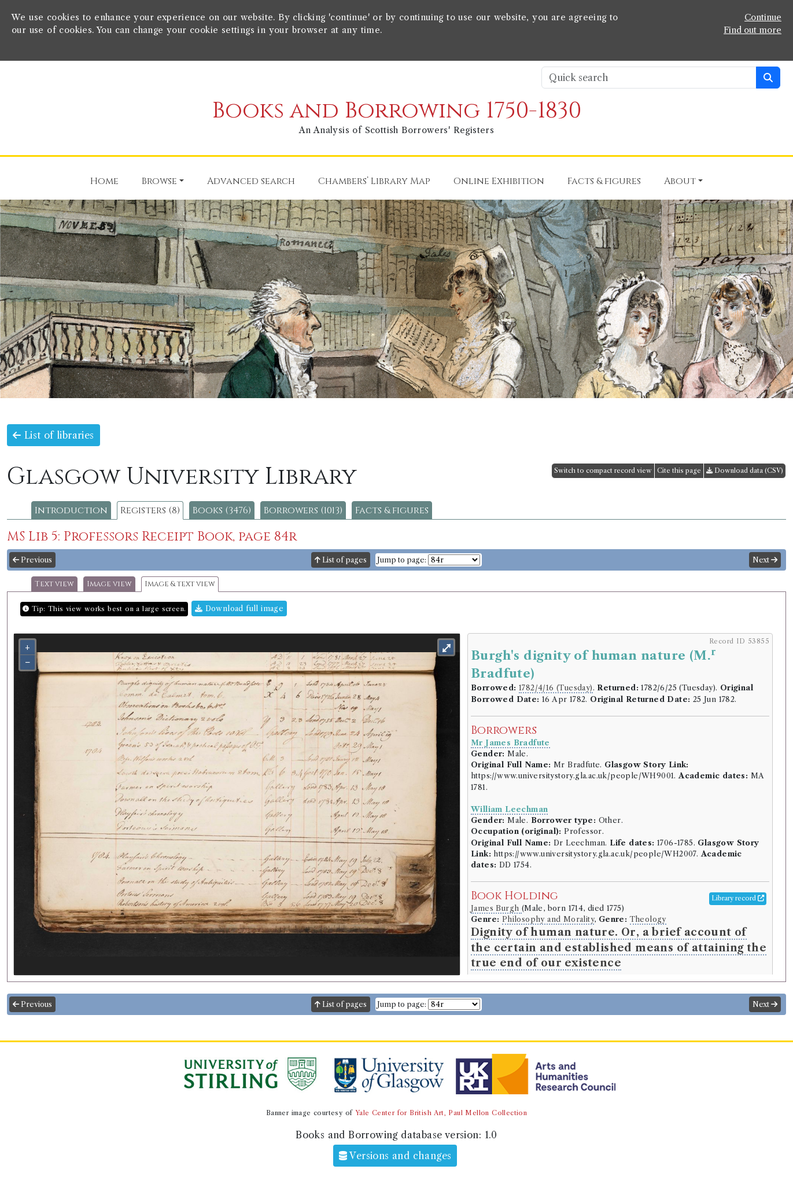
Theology (648, 919)
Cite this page (679, 470)
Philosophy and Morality (548, 919)
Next (765, 560)
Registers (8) (150, 510)
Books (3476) (222, 510)
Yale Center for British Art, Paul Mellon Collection (441, 1113)
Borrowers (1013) (303, 510)
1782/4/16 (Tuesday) (556, 687)
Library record (737, 898)
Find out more (752, 30)
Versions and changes (395, 1155)
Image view (109, 584)
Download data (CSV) (744, 470)
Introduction (71, 510)
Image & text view (180, 584)
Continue (762, 17)
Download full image (239, 608)
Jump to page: (401, 560)
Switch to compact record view (603, 470)
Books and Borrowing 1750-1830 (396, 111)
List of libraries (53, 435)
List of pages (341, 560)
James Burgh (496, 908)
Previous (32, 560)
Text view (54, 584)
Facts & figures (392, 510)
